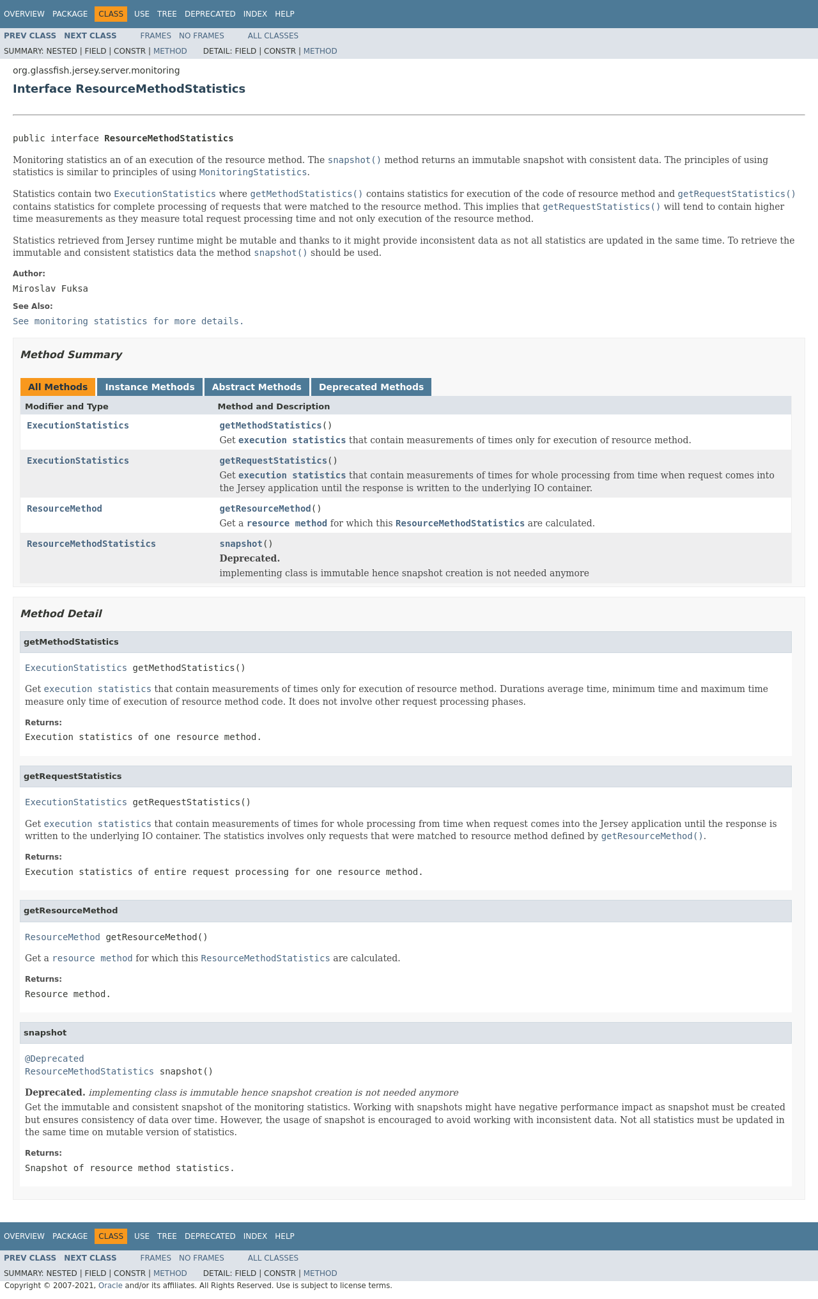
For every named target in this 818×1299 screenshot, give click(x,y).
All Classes (273, 35)
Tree (167, 14)
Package (70, 14)
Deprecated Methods (371, 387)
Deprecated (210, 14)
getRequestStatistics (274, 460)
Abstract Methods (257, 387)
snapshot (241, 544)
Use (142, 14)
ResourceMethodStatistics (91, 544)
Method (170, 51)
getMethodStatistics (271, 425)
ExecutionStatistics (78, 425)
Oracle (110, 1285)
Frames (156, 35)
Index (255, 14)
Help (285, 14)
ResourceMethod (64, 508)
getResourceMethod (265, 508)
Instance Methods (149, 387)
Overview (24, 14)
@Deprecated (54, 1058)
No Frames (201, 35)
